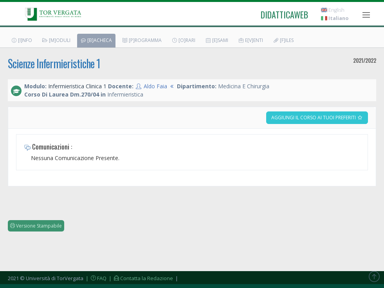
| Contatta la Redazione (140, 278)
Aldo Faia (155, 86)
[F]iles (283, 40)
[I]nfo (21, 40)
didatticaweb (284, 14)
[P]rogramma (142, 40)
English (332, 10)
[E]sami (216, 40)
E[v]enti (250, 40)
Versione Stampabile (36, 225)
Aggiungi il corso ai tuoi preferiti (317, 117)
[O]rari (183, 40)
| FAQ (95, 278)
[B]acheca (96, 40)
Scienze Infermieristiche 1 (54, 63)
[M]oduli (56, 40)
